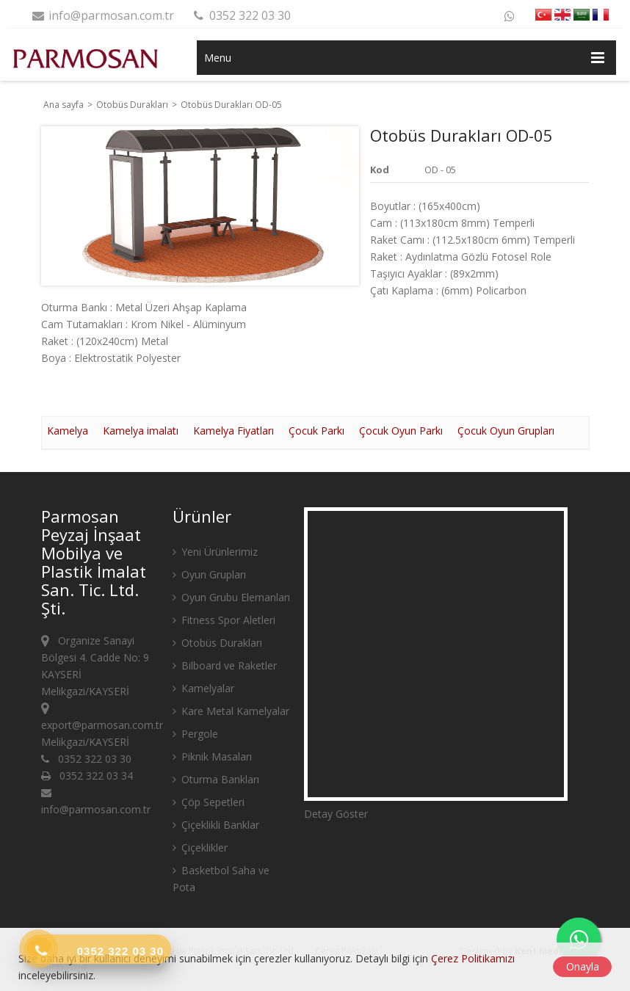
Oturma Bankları (216, 779)
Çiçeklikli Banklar (216, 825)
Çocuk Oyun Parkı (401, 431)
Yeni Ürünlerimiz (215, 552)
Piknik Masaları (212, 756)
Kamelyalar (203, 688)
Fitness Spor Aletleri (224, 620)
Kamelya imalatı (140, 431)
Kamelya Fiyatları (233, 431)
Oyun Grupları (209, 574)
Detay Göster (336, 814)
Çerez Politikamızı (473, 958)
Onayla (582, 966)
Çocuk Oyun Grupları (505, 431)
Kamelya (67, 431)
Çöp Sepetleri (209, 802)
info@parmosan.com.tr (103, 15)
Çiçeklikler (200, 847)
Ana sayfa (63, 104)
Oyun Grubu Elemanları (231, 597)
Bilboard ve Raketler (225, 665)
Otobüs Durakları (133, 104)
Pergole (195, 734)
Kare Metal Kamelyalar (231, 711)
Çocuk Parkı (316, 431)
